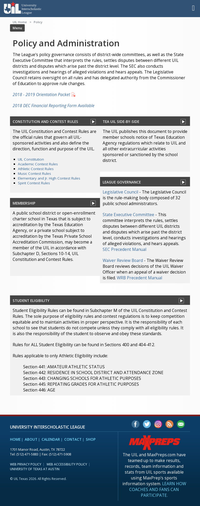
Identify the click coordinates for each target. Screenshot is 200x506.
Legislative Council (120, 192)
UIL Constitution (31, 159)
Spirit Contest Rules (34, 183)
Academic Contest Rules (38, 164)
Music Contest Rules (34, 173)
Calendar (51, 439)
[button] (193, 8)
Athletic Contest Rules (36, 168)
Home (15, 439)
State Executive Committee (128, 214)
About (31, 439)
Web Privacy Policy (25, 464)
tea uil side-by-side (121, 121)
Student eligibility (31, 300)
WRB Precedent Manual (139, 278)
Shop (91, 439)
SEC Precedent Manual (124, 249)
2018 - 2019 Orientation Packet (41, 94)
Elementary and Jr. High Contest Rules (49, 178)
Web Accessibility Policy (67, 464)
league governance (122, 182)
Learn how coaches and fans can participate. (157, 489)
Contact (73, 439)
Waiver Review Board (123, 260)
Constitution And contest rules (45, 121)
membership (24, 203)
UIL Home (20, 22)
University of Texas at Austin (34, 469)
